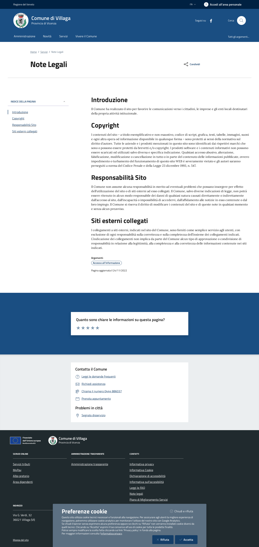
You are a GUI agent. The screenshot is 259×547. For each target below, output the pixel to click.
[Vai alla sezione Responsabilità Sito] (38, 125)
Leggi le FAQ (137, 488)
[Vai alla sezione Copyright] (38, 118)
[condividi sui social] (191, 64)
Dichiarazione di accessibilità (147, 476)
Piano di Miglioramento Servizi (149, 499)
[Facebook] (209, 20)
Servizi (44, 52)
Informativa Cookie (141, 470)
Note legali (136, 493)
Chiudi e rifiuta (184, 511)
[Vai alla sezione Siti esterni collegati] (38, 131)
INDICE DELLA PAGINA (38, 101)
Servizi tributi (21, 464)
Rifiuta (165, 539)
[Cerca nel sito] (241, 20)
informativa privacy (111, 533)
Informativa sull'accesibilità (147, 482)
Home (33, 52)
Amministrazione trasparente (89, 464)
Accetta (188, 539)
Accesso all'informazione (106, 263)
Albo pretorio (21, 476)
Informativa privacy (142, 464)
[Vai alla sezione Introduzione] (38, 112)
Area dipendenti (23, 482)
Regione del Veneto (23, 4)
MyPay (17, 470)
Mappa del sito (21, 540)
